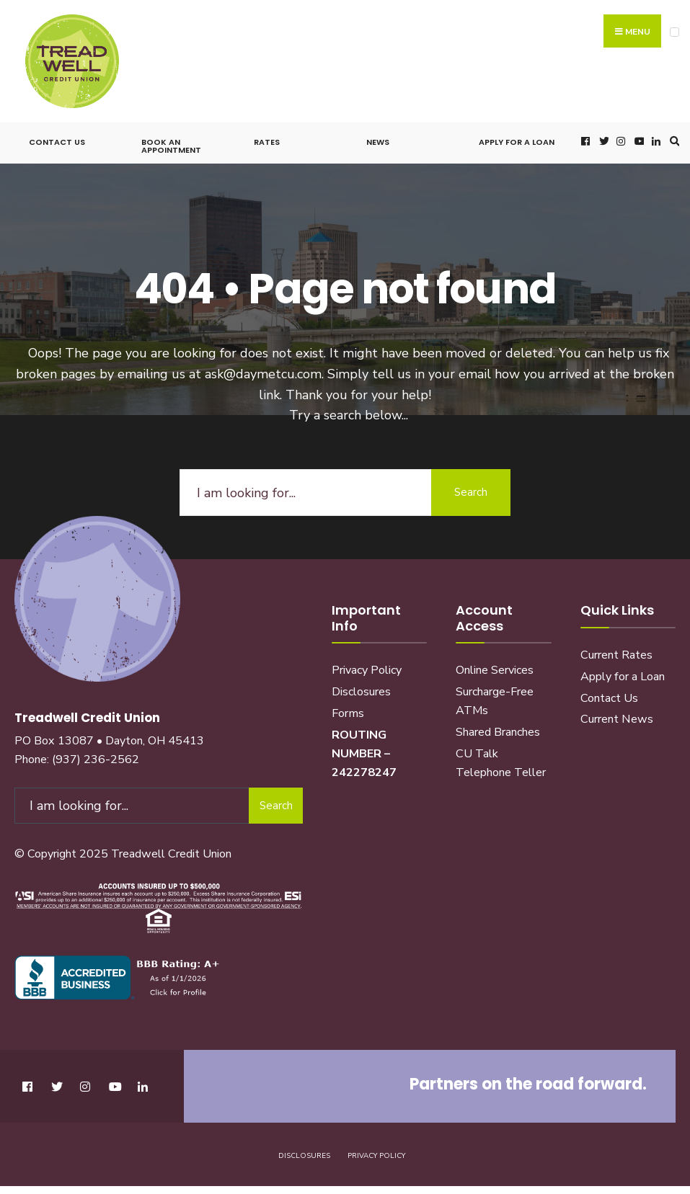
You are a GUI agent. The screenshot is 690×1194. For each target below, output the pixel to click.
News (377, 142)
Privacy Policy (367, 670)
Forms (348, 713)
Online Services (495, 670)
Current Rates (616, 655)
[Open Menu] (674, 32)
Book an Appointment (171, 146)
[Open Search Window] (673, 140)
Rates (267, 142)
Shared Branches (498, 732)
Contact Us (57, 142)
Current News (616, 719)
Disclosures (361, 692)
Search (470, 492)
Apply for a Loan (516, 142)
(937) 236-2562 (95, 759)
